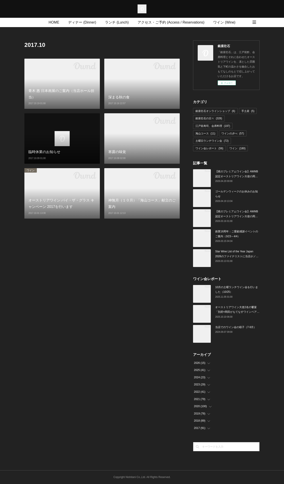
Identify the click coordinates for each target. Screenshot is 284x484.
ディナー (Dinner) (82, 22)
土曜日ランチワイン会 (212, 140)
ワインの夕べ (232, 133)
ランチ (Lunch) (117, 22)
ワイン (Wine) (224, 22)
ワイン (31, 170)
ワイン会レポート (209, 148)
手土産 (247, 111)
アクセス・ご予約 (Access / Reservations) (171, 22)
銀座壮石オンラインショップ (215, 111)
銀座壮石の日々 (208, 118)
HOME (54, 22)
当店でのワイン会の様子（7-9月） (235, 327)
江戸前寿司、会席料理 (212, 125)
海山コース (205, 133)
